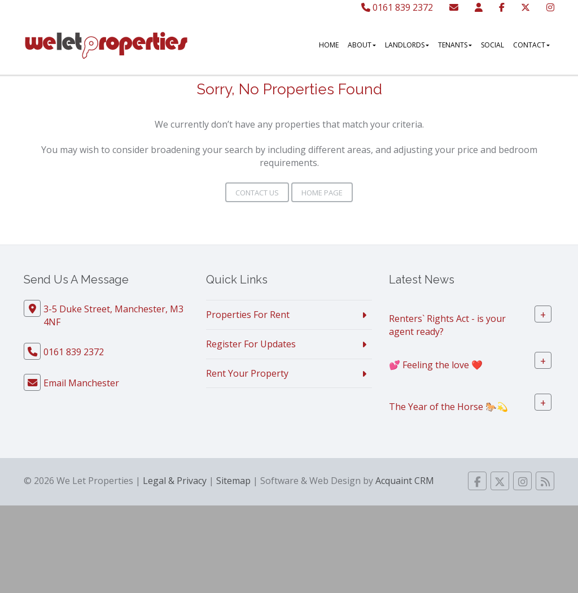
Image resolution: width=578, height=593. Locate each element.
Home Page (322, 193)
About (362, 45)
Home (329, 45)
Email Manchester (81, 383)
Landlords (407, 45)
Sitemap (233, 480)
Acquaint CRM (404, 480)
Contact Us (257, 193)
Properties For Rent (248, 314)
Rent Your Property (247, 373)
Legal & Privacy (175, 480)
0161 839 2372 (397, 7)
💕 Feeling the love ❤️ (436, 364)
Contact (531, 45)
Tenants (455, 45)
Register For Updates (251, 344)
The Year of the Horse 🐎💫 (448, 406)
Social (492, 45)
